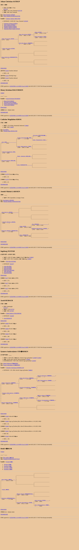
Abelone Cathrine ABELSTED (13, 18)
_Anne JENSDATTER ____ (25, 254)
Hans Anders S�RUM (8, 482)
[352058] (12, 335)
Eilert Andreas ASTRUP (9, 25)
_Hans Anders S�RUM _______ (8, 505)
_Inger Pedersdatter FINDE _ (24, 155)
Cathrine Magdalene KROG (9, 161)
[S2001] (7, 455)
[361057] (12, 283)
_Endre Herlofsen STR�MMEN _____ (28, 398)
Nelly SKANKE (8, 291)
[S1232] (7, 82)
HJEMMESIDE (4, 89)
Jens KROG (6, 136)
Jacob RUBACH (8, 338)
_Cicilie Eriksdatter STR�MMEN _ (28, 408)
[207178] (20, 10)
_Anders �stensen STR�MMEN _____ (28, 420)
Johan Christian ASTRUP (9, 14)
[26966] (2, 99)
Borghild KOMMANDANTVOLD (11, 483)
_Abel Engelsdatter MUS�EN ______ (46, 400)
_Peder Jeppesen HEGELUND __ (24, 166)
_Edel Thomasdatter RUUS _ (40, 147)
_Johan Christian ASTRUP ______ (9, 40)
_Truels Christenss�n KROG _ (25, 144)
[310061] (31, 277)
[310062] (29, 278)
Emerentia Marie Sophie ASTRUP (12, 28)
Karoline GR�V (8, 490)
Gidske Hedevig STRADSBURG (13, 333)
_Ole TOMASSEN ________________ (39, 241)
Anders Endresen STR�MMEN (10, 383)
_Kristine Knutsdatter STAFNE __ (25, 532)
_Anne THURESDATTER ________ (24, 177)
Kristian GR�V (8, 489)
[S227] (6, 297)
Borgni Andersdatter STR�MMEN (11, 384)
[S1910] (7, 77)
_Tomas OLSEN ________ (25, 243)
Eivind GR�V (9, 486)
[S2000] (7, 445)
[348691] (30, 390)
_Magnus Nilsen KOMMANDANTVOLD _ (25, 522)
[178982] (26, 132)
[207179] (5, 9)
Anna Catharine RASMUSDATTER (11, 16)
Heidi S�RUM (6, 517)
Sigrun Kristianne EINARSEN (13, 105)
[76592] (2, 476)
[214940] (35, 377)
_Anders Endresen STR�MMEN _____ (10, 403)
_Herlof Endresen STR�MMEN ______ (46, 395)
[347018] (26, 21)
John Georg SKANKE (9, 290)
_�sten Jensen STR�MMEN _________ (46, 417)
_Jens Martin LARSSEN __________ (10, 226)
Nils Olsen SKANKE (11, 281)
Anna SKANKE (8, 286)
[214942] (28, 379)
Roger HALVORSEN (9, 107)
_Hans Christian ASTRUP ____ (26, 35)
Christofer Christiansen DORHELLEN (15, 387)
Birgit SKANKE (8, 288)
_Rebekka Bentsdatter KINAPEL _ (39, 246)
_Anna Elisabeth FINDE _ (40, 37)
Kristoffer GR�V (8, 492)
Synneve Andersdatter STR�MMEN (11, 415)
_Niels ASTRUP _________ (40, 32)
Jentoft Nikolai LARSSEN (9, 238)
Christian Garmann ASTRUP (10, 23)
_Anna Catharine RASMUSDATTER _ (9, 62)
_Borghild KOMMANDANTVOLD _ (8, 527)
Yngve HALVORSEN (9, 111)
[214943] (34, 380)
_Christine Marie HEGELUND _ (8, 172)
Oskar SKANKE (8, 287)
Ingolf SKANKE (8, 292)
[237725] (12, 329)
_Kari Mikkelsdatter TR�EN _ (42, 535)
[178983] (12, 134)
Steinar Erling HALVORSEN (11, 110)
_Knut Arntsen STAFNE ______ (41, 530)
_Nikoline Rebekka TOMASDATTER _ (10, 249)
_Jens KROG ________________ (8, 150)
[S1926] (7, 440)
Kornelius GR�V (8, 493)
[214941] (39, 377)
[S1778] (7, 187)
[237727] (5, 327)
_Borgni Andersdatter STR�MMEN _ (10, 425)
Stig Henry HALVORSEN (10, 109)
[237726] (12, 330)
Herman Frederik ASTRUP (10, 26)
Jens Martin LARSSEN (8, 213)
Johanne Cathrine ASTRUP (10, 27)
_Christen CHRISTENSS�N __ (40, 142)
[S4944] (7, 343)
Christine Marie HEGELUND (10, 137)
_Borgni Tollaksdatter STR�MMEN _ (46, 422)
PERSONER (3, 75)
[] (3, 77)
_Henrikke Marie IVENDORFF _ (26, 45)
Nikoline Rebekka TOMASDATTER (12, 214)
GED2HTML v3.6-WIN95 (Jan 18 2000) (19, 93)
